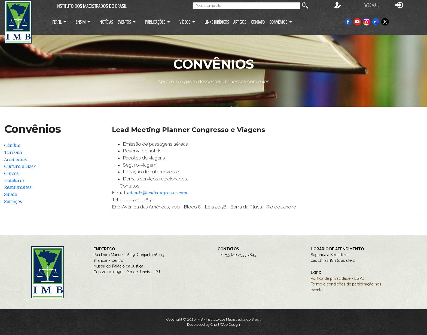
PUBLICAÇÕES (155, 22)
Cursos (11, 173)
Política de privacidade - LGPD (337, 278)
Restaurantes (17, 187)
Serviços (13, 201)
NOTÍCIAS (106, 22)
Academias (15, 159)
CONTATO (258, 22)
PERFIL (57, 22)
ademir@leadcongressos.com (157, 193)
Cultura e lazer (20, 166)
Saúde (10, 194)
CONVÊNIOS (278, 22)
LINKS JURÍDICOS (217, 22)
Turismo (13, 152)
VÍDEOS (184, 22)
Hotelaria (14, 180)
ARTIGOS (239, 22)
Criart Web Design (225, 324)
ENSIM (81, 22)
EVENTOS (124, 22)
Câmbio (12, 145)
